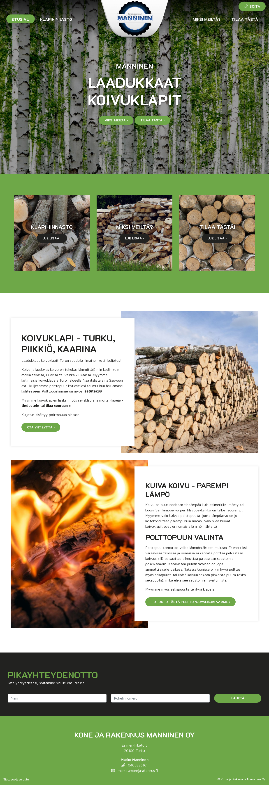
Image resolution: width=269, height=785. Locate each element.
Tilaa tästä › (152, 120)
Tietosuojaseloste (16, 779)
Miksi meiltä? (206, 19)
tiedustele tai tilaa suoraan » (46, 406)
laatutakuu (92, 391)
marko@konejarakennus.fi (134, 770)
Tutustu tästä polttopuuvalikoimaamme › (190, 602)
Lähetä (237, 698)
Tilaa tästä (244, 19)
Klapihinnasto (56, 19)
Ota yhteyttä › (41, 427)
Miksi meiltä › (116, 120)
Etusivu (20, 19)
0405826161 (134, 765)
